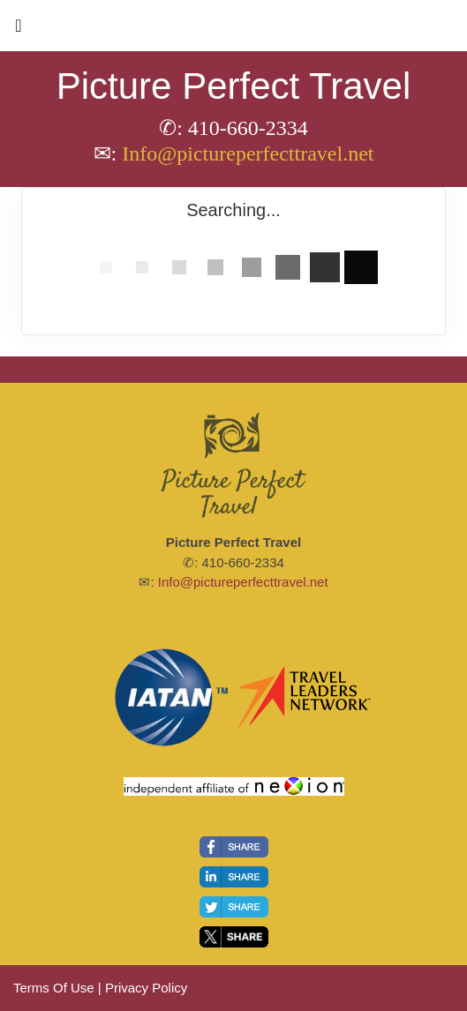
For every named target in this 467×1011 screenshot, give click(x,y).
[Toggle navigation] (18, 30)
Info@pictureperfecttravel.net (247, 153)
